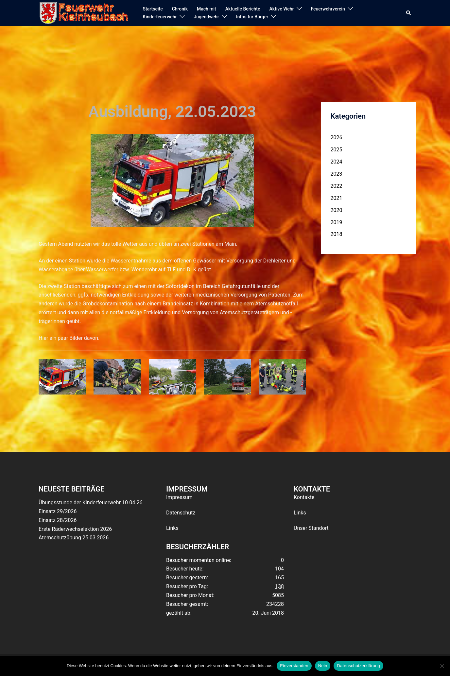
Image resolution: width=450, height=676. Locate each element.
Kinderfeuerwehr (160, 16)
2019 (336, 222)
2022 (336, 186)
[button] (408, 13)
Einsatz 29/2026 (58, 511)
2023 (336, 174)
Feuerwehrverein (328, 8)
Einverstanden (294, 665)
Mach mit (206, 8)
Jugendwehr (206, 16)
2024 (336, 162)
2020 (336, 210)
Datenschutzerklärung (358, 665)
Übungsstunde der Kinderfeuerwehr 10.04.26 (90, 502)
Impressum (179, 497)
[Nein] (442, 666)
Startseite (153, 8)
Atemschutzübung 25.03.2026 (74, 537)
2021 (336, 198)
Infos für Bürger (252, 16)
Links (172, 528)
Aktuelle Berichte (242, 8)
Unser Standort (311, 528)
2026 (336, 137)
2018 (336, 234)
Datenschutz (180, 513)
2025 (336, 149)
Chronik (180, 8)
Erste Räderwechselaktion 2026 (75, 529)
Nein (322, 665)
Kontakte (304, 497)
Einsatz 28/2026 (58, 520)
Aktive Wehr (281, 8)
